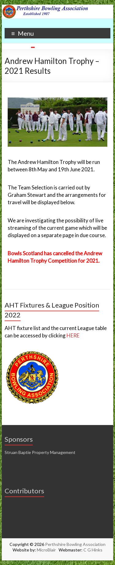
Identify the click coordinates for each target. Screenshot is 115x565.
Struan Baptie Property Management (40, 452)
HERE (73, 335)
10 (82, 47)
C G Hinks (92, 549)
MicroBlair (48, 549)
